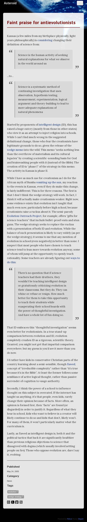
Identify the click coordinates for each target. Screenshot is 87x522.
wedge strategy (15, 496)
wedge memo (15, 150)
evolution (13, 491)
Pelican (69, 519)
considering (44, 40)
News (9, 481)
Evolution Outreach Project (24, 216)
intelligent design (50, 124)
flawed (71, 364)
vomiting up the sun (48, 182)
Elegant (80, 519)
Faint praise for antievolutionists (41, 23)
